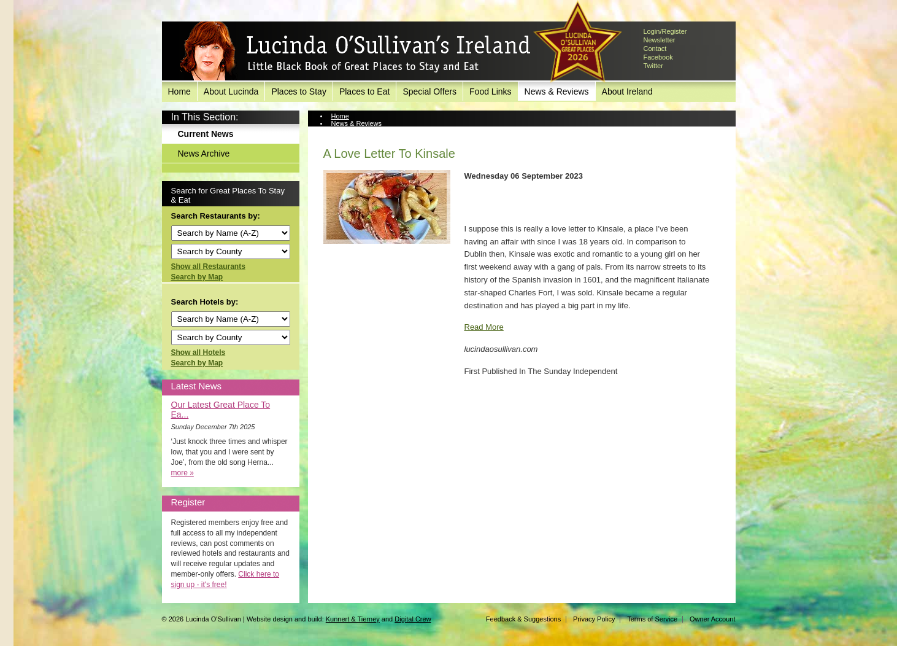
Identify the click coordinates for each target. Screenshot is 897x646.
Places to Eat (364, 91)
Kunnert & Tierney (353, 619)
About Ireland (627, 91)
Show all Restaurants (208, 266)
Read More (484, 327)
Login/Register (665, 31)
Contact (655, 48)
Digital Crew (413, 619)
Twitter (653, 65)
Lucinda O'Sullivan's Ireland (355, 51)
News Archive (204, 153)
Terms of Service (652, 619)
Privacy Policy (594, 619)
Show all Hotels (198, 352)
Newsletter (660, 40)
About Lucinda (231, 91)
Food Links (490, 91)
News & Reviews (557, 91)
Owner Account (713, 619)
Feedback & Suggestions (523, 619)
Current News (206, 134)
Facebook (658, 57)
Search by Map (197, 277)
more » (182, 473)
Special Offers (429, 91)
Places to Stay (298, 91)
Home (179, 91)
